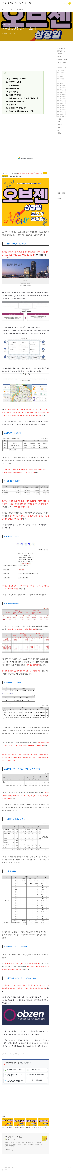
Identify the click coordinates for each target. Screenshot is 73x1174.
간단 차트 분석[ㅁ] (61, 96)
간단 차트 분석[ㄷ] (61, 92)
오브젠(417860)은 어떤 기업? (16, 79)
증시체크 (59, 54)
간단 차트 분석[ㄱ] (61, 87)
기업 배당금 (60, 76)
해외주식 (59, 81)
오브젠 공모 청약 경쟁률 (13, 95)
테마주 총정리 (60, 51)
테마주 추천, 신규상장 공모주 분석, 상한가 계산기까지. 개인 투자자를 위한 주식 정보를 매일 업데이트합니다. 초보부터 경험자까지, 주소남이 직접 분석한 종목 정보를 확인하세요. (23, 1144)
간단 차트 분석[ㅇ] (61, 103)
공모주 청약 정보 (61, 62)
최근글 (58, 193)
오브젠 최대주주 (11, 105)
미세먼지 (58, 127)
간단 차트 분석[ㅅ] (61, 101)
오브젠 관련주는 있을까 (13, 82)
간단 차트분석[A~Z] (61, 85)
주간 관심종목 (60, 70)
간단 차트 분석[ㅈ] (61, 105)
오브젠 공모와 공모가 (12, 88)
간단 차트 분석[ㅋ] (61, 109)
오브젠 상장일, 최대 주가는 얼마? (16, 108)
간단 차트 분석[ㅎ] (61, 116)
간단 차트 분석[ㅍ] (61, 114)
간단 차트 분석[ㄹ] (61, 94)
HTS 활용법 (60, 74)
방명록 (10, 9)
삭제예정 (58, 133)
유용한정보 (59, 122)
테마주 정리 (20, 9)
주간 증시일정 (61, 72)
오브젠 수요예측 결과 (12, 92)
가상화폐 (58, 119)
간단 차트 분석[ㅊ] (61, 107)
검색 (65, 3)
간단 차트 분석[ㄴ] (61, 90)
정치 (57, 130)
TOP (69, 1168)
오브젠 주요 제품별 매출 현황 (15, 101)
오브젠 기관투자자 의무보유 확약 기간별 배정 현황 (22, 98)
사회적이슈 (59, 124)
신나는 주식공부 (61, 68)
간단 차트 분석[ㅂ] (61, 98)
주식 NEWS (60, 83)
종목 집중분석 (60, 79)
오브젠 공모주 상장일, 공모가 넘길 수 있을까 (20, 111)
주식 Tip (58, 56)
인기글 (63, 193)
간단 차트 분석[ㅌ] (61, 112)
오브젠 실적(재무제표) (13, 85)
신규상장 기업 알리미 (61, 59)
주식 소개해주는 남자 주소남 (16, 3)
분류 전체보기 (60, 48)
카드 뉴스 (58, 65)
